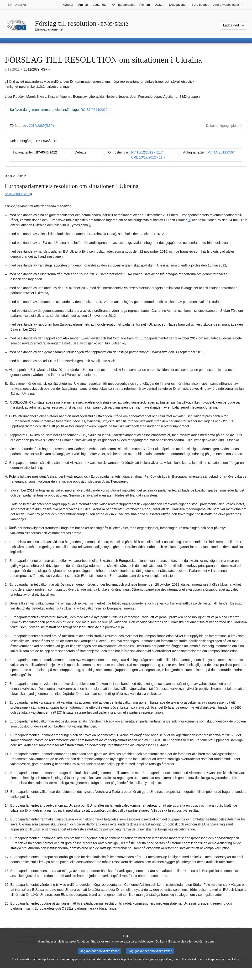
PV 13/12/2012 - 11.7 (147, 152)
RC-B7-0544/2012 (94, 110)
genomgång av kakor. (225, 962)
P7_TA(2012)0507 (221, 152)
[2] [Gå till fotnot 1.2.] (90, 225)
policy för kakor (189, 962)
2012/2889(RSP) (41, 126)
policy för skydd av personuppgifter (147, 962)
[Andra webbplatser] (229, 5)
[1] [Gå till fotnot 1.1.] (189, 220)
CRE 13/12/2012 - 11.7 (148, 157)
